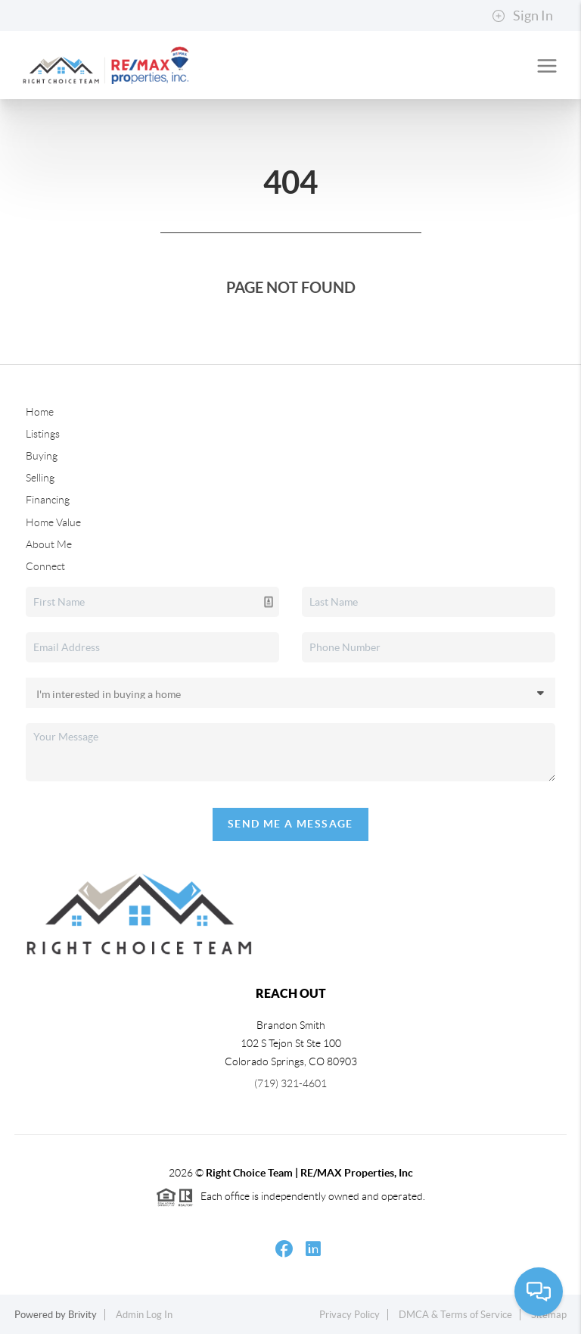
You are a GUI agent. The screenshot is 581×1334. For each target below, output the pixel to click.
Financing (48, 500)
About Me (49, 544)
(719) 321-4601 (290, 1083)
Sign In (522, 15)
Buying (41, 456)
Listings (43, 434)
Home (40, 412)
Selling (40, 478)
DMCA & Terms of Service (455, 1314)
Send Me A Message (290, 824)
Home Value (53, 522)
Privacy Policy (349, 1314)
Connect (45, 566)
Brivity (82, 1314)
